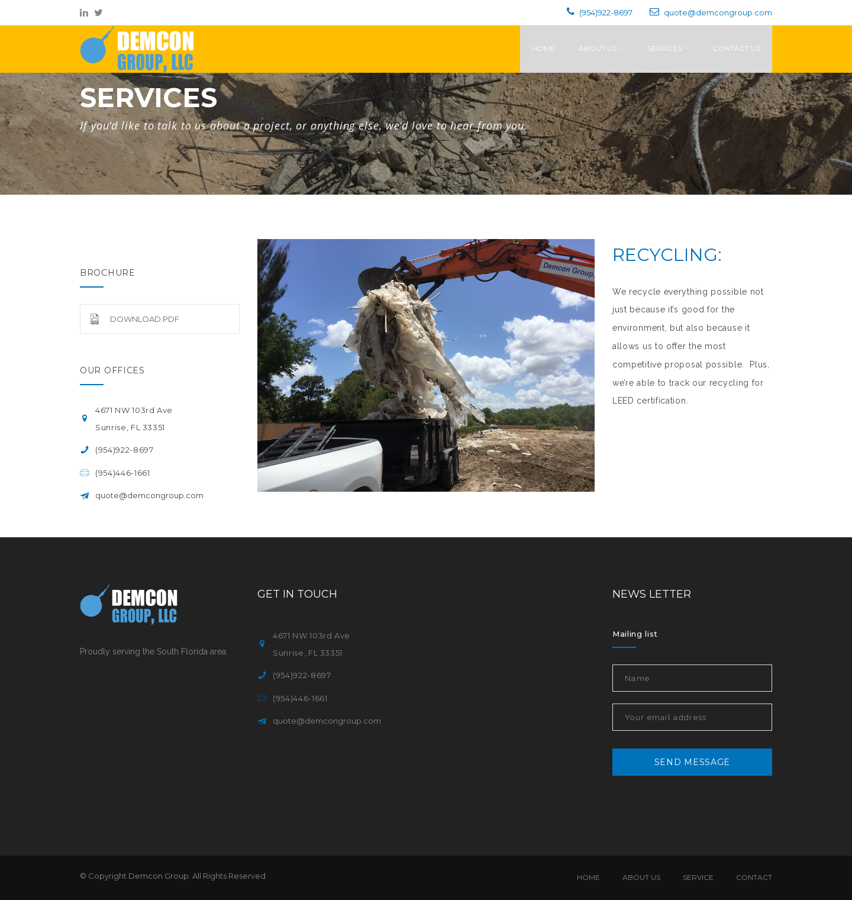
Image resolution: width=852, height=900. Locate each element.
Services (668, 48)
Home (543, 48)
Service (698, 877)
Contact (754, 877)
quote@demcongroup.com (718, 12)
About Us (601, 48)
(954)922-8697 (605, 12)
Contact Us (736, 48)
